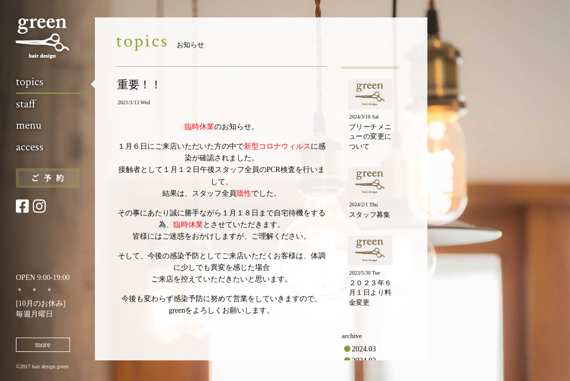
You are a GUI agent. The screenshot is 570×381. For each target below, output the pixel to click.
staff (26, 104)
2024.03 (364, 349)
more (42, 345)
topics (29, 81)
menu (28, 125)
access (29, 147)
